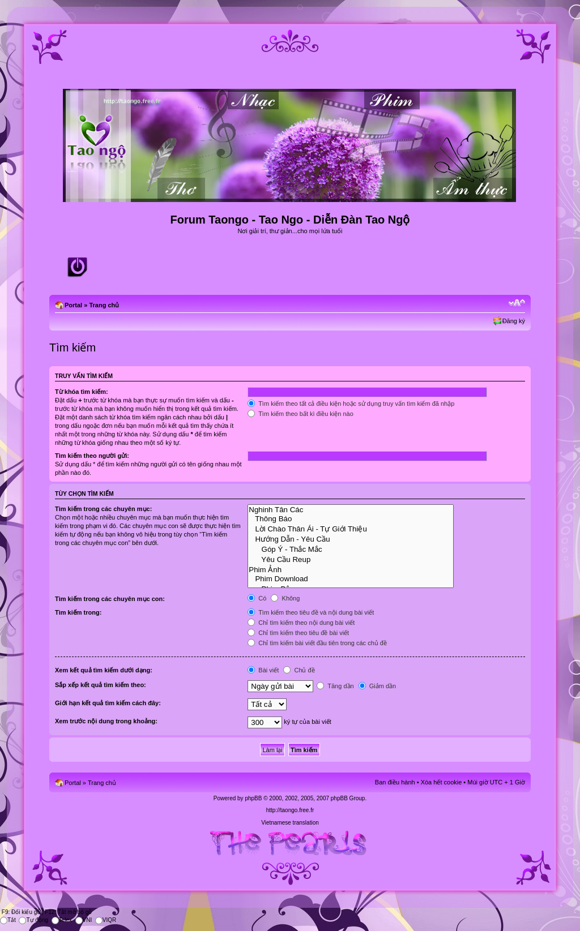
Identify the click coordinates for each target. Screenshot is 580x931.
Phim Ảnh (351, 569)
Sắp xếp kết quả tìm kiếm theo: (100, 684)
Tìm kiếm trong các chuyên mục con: (110, 598)
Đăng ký (513, 321)
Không (285, 598)
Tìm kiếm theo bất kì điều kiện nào (300, 413)
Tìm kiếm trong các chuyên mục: (103, 508)
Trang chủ (104, 305)
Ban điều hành (395, 782)
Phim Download (351, 579)
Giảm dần (377, 686)
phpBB (253, 798)
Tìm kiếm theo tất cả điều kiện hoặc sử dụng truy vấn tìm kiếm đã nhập (351, 403)
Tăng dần (335, 686)
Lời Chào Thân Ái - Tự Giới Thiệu (351, 529)
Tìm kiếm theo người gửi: (92, 455)
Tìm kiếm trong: (78, 612)
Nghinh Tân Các (351, 509)
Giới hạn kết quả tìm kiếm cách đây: (108, 703)
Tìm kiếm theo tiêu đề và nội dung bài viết (311, 612)
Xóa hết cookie (441, 782)
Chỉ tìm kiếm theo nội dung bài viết (301, 622)
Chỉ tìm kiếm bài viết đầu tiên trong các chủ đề (317, 643)
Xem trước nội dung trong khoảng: (106, 721)
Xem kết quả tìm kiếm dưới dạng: (103, 670)
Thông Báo (351, 519)
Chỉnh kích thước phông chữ (517, 303)
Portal (73, 305)
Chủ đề (298, 670)
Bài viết (263, 670)
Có (257, 598)
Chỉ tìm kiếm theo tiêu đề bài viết (298, 632)
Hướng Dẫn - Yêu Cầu (351, 539)
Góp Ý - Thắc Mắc (351, 549)
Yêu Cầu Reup (351, 559)
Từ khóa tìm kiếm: (81, 391)
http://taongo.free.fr (290, 810)
